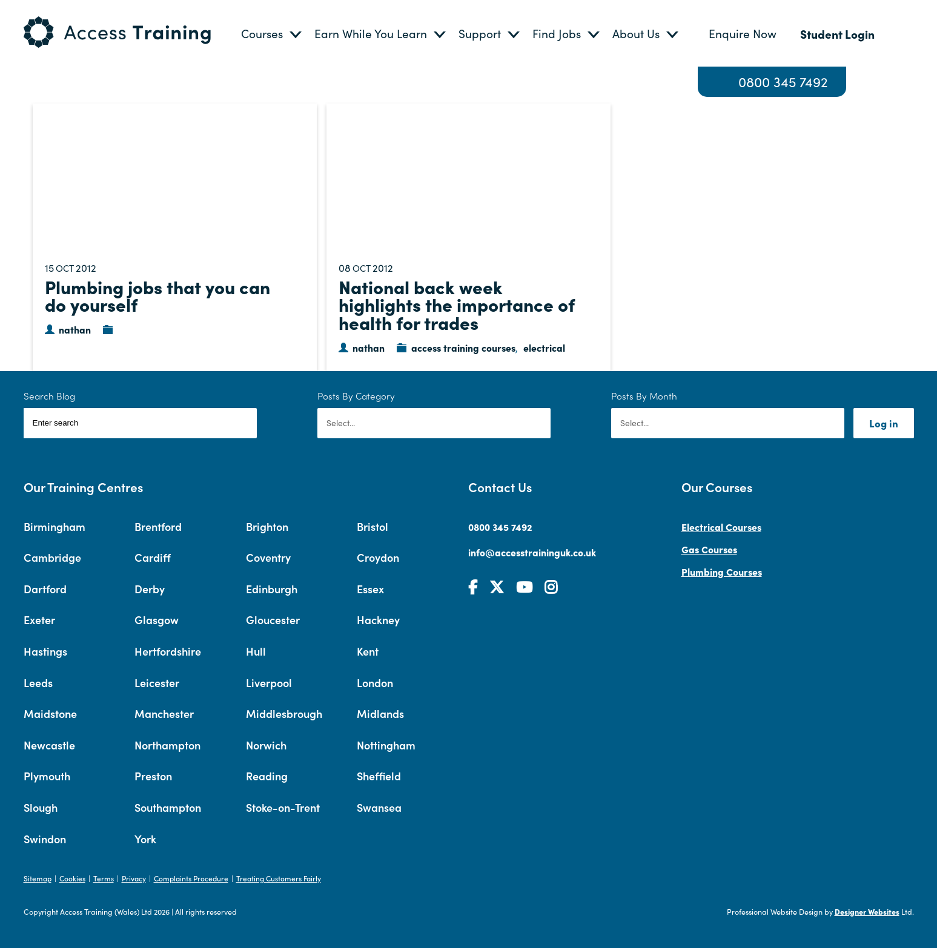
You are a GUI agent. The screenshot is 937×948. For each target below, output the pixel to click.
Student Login (837, 33)
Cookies (72, 878)
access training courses (463, 347)
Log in (883, 423)
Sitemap (37, 878)
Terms (103, 878)
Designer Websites (867, 911)
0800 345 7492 (783, 82)
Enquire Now (742, 33)
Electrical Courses (721, 526)
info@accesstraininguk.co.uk (532, 552)
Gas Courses (709, 549)
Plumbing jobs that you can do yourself (157, 295)
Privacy (134, 878)
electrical (544, 347)
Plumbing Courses (721, 571)
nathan (75, 329)
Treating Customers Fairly (278, 878)
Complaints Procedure (191, 878)
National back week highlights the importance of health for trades (457, 304)
